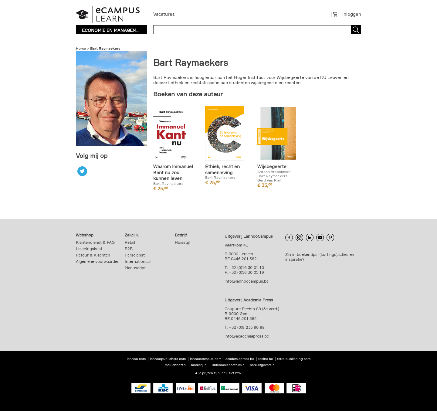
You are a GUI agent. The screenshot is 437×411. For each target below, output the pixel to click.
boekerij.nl (199, 365)
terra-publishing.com (293, 359)
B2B (129, 248)
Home (81, 48)
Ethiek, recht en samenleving (222, 169)
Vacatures (164, 14)
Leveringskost (89, 248)
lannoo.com (136, 359)
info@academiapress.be (247, 336)
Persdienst (135, 255)
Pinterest (330, 238)
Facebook (289, 238)
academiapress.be (239, 359)
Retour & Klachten (93, 255)
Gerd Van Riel (269, 180)
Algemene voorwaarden (98, 261)
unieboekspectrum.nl (229, 365)
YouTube (320, 238)
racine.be (265, 359)
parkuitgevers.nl (263, 365)
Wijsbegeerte (271, 166)
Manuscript (135, 267)
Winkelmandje (337, 14)
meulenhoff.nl (176, 365)
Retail (130, 242)
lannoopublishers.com (168, 359)
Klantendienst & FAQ (95, 242)
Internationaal (138, 261)
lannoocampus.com (205, 359)
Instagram (299, 238)
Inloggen (351, 14)
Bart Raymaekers (105, 48)
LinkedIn (309, 238)
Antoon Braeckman (273, 172)
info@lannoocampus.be (247, 281)
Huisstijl (182, 242)
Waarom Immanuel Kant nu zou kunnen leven (173, 172)
